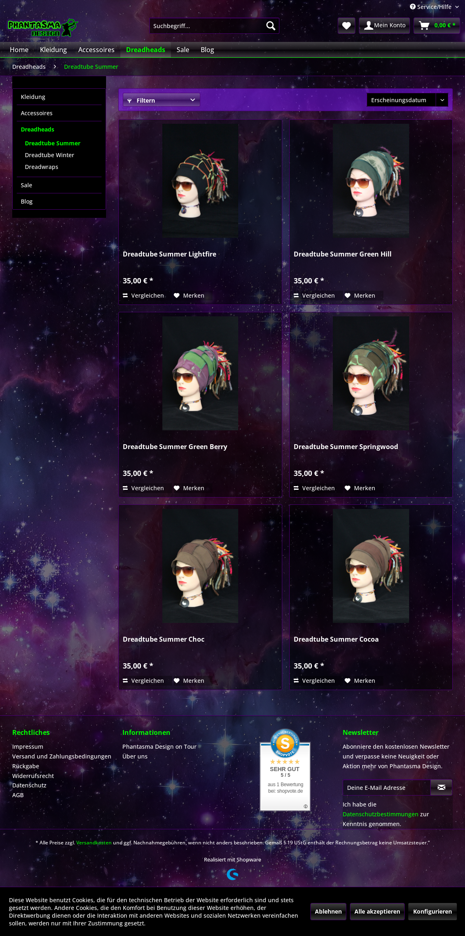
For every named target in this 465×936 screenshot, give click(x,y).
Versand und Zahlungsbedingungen (61, 756)
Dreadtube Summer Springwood (346, 447)
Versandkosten (94, 842)
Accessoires (37, 113)
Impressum (27, 746)
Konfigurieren (432, 911)
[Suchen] (270, 26)
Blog (27, 201)
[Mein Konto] (384, 26)
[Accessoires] (96, 49)
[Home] (19, 49)
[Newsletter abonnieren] (441, 787)
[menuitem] (214, 26)
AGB (18, 795)
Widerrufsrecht (33, 776)
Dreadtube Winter (49, 155)
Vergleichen (143, 295)
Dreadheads (37, 129)
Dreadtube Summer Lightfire (169, 254)
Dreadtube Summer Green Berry (175, 447)
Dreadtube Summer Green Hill (343, 254)
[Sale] (183, 49)
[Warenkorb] (437, 26)
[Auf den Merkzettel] (189, 295)
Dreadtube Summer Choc (163, 639)
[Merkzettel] (346, 26)
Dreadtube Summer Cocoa (336, 639)
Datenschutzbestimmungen (380, 814)
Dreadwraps (41, 167)
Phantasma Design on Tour (159, 746)
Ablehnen (328, 911)
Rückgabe (25, 766)
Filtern (141, 100)
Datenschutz (29, 785)
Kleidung (33, 97)
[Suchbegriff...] (214, 26)
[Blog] (207, 49)
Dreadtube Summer (52, 143)
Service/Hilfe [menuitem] (431, 7)
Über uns (135, 756)
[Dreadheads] (145, 49)
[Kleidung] (53, 49)
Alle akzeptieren (377, 911)
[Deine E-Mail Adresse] (387, 787)
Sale (26, 185)
